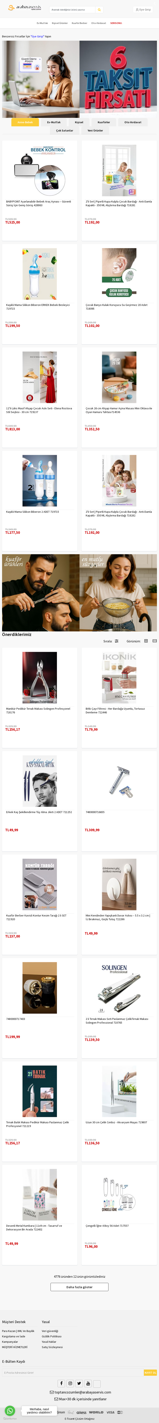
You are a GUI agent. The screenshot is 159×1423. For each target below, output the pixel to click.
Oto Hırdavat (132, 122)
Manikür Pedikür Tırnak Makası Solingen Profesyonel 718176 (38, 710)
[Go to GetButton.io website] (10, 1418)
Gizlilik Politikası (51, 1336)
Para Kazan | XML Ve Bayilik (18, 1331)
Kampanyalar (10, 1342)
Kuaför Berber (79, 23)
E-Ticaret (70, 1419)
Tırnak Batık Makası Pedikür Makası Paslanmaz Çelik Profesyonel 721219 (37, 1124)
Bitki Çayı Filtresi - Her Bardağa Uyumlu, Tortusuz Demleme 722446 (115, 710)
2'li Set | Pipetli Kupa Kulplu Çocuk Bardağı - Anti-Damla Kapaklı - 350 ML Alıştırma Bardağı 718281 (119, 203)
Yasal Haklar (49, 1342)
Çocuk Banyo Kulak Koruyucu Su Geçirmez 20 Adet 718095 (116, 306)
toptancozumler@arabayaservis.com (80, 1392)
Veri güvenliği (50, 1331)
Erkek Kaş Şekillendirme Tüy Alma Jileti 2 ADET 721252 (39, 812)
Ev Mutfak (42, 23)
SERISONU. (116, 23)
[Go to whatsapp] (10, 1411)
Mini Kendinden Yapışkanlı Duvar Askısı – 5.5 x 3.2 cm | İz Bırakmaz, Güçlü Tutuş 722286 (118, 917)
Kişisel (79, 122)
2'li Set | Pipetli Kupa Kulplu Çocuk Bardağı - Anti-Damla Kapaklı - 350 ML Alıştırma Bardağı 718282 (119, 513)
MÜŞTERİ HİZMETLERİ (15, 1347)
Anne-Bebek (25, 122)
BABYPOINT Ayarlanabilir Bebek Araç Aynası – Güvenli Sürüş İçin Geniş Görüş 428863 (38, 203)
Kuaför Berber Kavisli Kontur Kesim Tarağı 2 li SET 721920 (36, 917)
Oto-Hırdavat (98, 23)
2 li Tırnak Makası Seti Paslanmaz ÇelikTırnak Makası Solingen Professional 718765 (117, 1020)
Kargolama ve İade (13, 1336)
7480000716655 (95, 812)
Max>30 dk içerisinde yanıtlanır (80, 1399)
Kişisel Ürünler (60, 23)
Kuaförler (104, 122)
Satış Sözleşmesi (52, 1347)
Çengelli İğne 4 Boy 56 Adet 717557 (107, 1226)
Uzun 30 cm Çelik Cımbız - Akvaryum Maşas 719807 (116, 1122)
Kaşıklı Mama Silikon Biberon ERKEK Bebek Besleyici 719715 (38, 306)
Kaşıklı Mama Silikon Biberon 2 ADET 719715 (32, 512)
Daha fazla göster (79, 1287)
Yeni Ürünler (95, 130)
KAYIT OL (150, 1372)
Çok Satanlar (64, 130)
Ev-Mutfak (53, 122)
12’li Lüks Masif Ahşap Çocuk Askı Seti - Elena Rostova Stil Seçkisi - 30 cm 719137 (39, 410)
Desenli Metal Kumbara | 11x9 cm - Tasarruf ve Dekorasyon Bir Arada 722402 (34, 1227)
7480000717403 (15, 1019)
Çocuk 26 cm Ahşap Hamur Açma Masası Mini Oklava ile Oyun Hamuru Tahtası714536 (119, 410)
